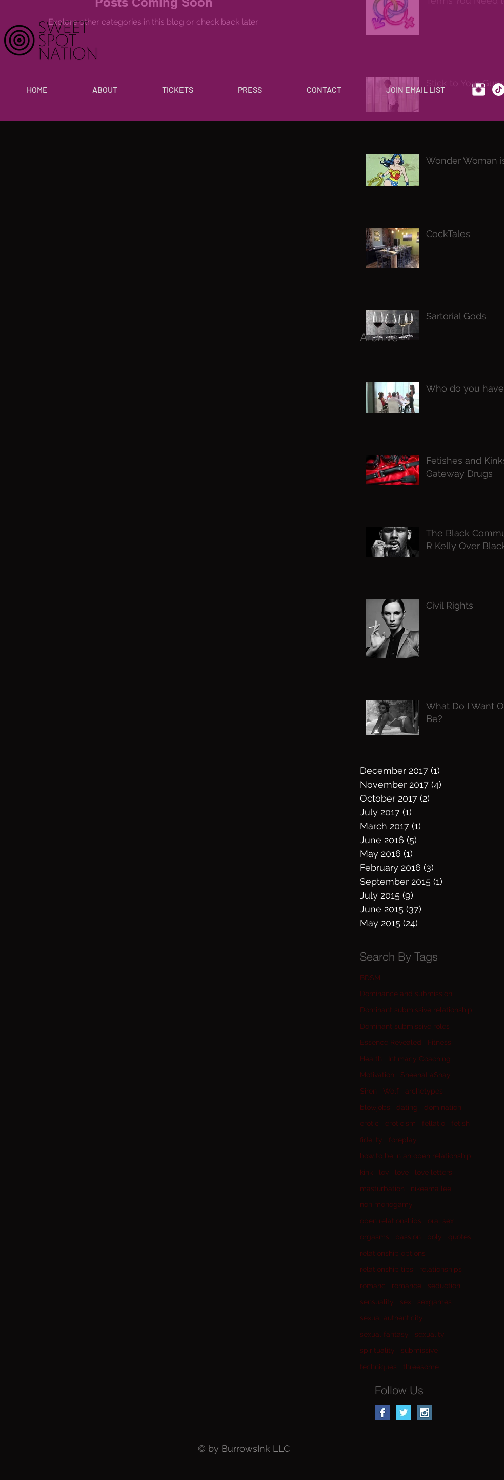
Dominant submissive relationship (416, 1010)
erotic (369, 1123)
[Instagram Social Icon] (424, 1412)
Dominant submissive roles (405, 1026)
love (402, 1172)
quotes (459, 1237)
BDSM (370, 977)
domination (442, 1107)
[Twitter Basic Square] (403, 1412)
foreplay (403, 1140)
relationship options (393, 1253)
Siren (368, 1091)
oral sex (441, 1221)
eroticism (400, 1123)
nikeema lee (431, 1188)
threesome (421, 1366)
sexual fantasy (384, 1334)
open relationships (390, 1221)
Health (371, 1059)
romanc (373, 1285)
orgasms (374, 1237)
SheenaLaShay (425, 1074)
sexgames (434, 1302)
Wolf (391, 1091)
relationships (440, 1269)
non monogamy (386, 1204)
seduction (444, 1285)
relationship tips (386, 1269)
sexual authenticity (391, 1318)
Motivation (377, 1074)
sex (405, 1302)
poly (434, 1237)
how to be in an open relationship (415, 1156)
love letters (433, 1172)
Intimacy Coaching (419, 1059)
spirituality (377, 1350)
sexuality (430, 1334)
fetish (460, 1123)
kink (366, 1172)
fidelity (371, 1140)
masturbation (382, 1188)
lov (384, 1172)
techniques (378, 1366)
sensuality (377, 1302)
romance (406, 1285)
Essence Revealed (390, 1042)
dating (407, 1107)
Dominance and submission (406, 993)
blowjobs (375, 1107)
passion (408, 1237)
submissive (419, 1350)
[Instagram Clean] (478, 89)
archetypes (424, 1091)
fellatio (433, 1123)
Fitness (439, 1042)
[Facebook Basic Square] (382, 1412)
